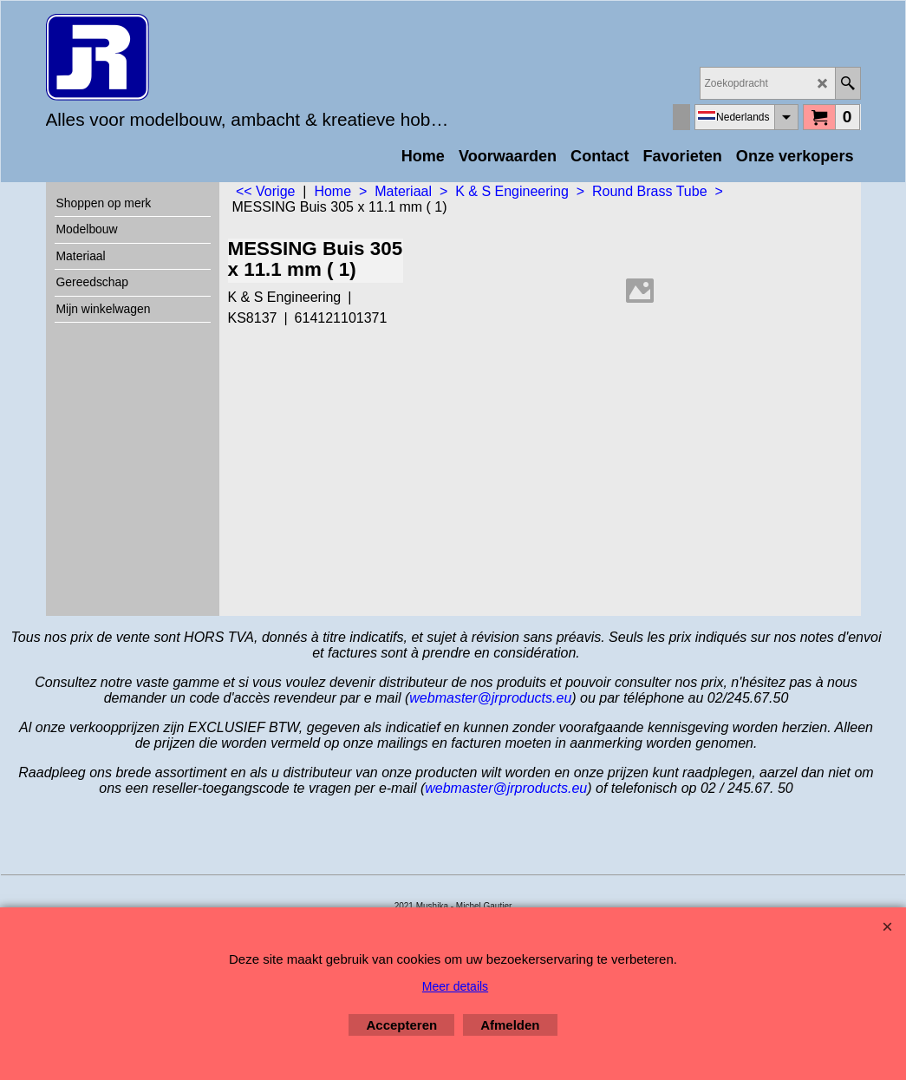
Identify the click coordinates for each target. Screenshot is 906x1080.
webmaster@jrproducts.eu (490, 698)
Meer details (455, 986)
